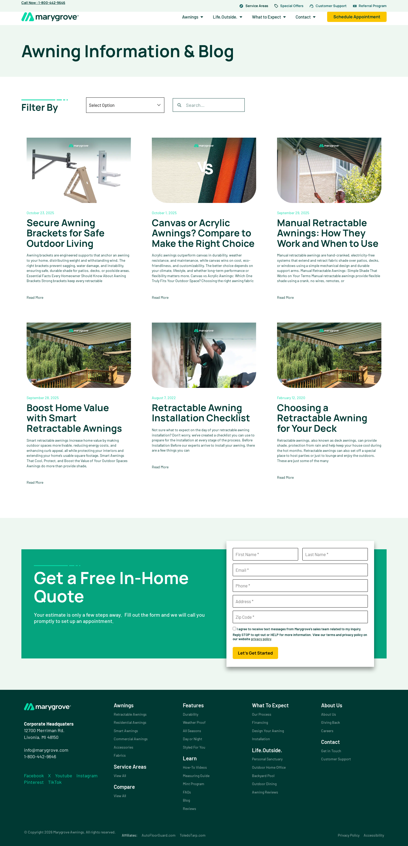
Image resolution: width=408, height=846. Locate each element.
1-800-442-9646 (40, 756)
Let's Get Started (255, 653)
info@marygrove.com (46, 750)
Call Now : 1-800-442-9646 (43, 2)
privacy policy (261, 639)
